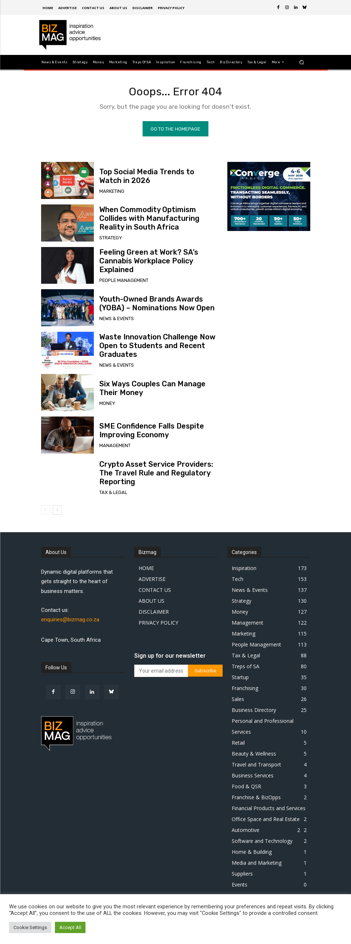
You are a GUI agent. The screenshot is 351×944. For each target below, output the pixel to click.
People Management (121, 277)
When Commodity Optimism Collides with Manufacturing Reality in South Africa (153, 221)
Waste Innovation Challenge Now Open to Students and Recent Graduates (156, 348)
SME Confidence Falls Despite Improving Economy (142, 433)
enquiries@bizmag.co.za (70, 622)
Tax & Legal (111, 489)
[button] (301, 62)
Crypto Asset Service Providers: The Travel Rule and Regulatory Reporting (155, 476)
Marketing (111, 193)
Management (113, 447)
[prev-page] (45, 512)
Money (106, 405)
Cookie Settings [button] (30, 927)
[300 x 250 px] (268, 199)
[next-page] (57, 512)
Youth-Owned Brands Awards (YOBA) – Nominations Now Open (157, 306)
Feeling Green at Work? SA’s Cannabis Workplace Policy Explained (155, 263)
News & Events (115, 320)
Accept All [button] (70, 927)
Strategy (109, 239)
